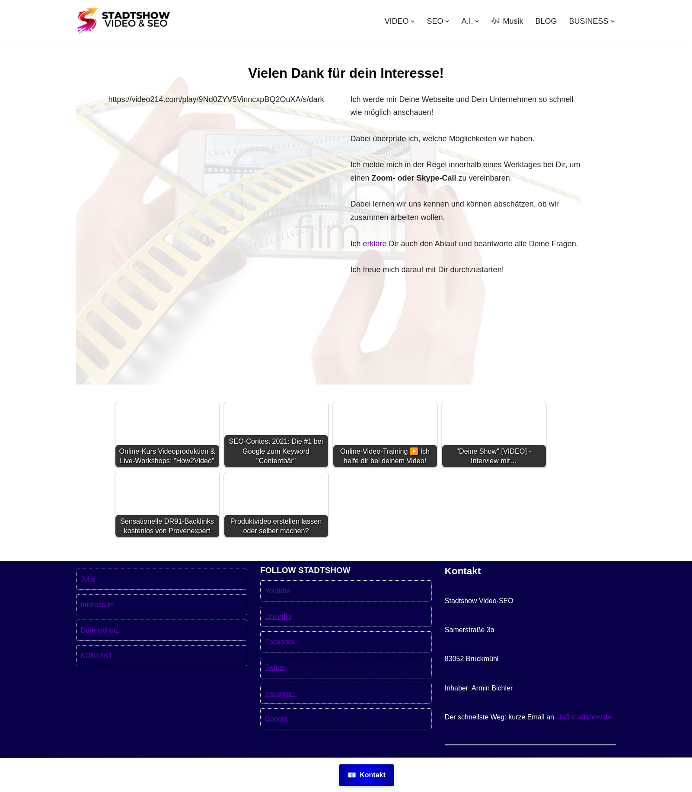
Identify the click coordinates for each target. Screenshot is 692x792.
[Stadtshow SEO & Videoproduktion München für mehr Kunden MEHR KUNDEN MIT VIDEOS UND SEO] (123, 21)
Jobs (88, 600)
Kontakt (367, 775)
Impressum (98, 625)
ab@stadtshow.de (583, 737)
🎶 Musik (507, 21)
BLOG (546, 21)
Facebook (280, 662)
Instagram (280, 713)
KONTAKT (97, 676)
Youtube (277, 611)
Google (276, 739)
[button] (413, 21)
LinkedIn (278, 637)
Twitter (275, 688)
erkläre (375, 243)
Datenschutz (100, 651)
